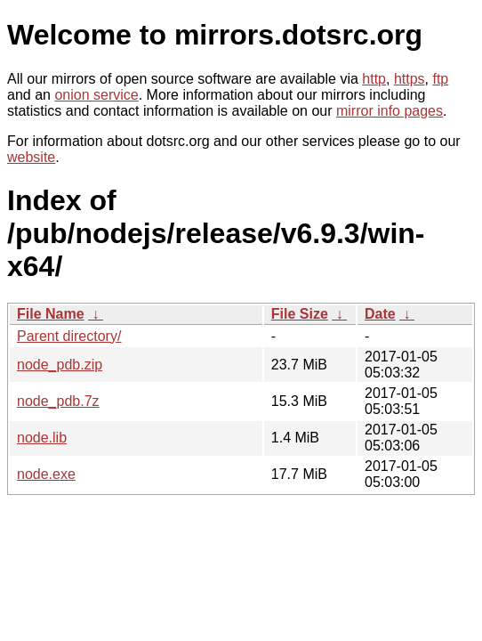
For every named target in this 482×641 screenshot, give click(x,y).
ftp (440, 78)
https (409, 78)
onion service (96, 94)
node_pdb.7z (58, 401)
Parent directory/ (69, 336)
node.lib (42, 437)
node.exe (46, 474)
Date (380, 313)
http (374, 78)
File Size (299, 313)
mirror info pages (389, 110)
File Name (50, 313)
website (31, 157)
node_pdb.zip (59, 364)
